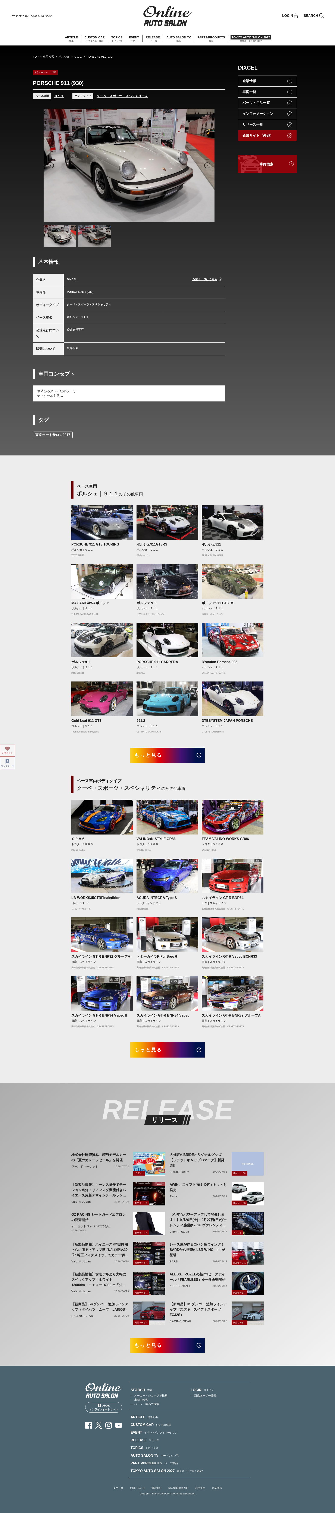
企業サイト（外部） (257, 135)
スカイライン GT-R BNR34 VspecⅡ (99, 1015)
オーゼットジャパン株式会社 (90, 1226)
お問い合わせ (137, 1488)
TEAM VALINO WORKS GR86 (225, 839)
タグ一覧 (118, 1488)
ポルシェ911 (211, 544)
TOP (36, 56)
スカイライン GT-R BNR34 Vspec (163, 1015)
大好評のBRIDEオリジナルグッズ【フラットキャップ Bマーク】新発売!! (197, 1160)
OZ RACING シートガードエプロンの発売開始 (98, 1217)
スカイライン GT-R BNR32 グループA (100, 956)
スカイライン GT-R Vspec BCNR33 (229, 956)
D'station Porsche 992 (219, 662)
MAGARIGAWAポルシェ (90, 603)
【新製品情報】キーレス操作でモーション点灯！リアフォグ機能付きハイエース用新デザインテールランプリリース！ (98, 1190)
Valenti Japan (81, 1201)
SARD (174, 1261)
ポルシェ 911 (147, 603)
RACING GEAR (82, 1315)
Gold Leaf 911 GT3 (86, 720)
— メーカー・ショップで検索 (149, 1395)
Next (207, 165)
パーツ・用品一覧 (256, 103)
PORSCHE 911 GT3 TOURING (95, 544)
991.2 (141, 720)
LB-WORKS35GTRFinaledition (95, 898)
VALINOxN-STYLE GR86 (156, 839)
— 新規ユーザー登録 (204, 1395)
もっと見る (148, 755)
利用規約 (200, 1488)
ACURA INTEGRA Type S (157, 898)
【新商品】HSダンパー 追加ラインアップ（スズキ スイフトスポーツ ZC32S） (198, 1309)
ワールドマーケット (84, 1166)
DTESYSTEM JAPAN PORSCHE (227, 720)
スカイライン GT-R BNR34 (223, 898)
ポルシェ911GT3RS (152, 544)
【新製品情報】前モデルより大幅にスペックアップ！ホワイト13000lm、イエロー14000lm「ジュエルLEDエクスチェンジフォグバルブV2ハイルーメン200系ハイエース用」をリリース (98, 1280)
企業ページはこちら (204, 279)
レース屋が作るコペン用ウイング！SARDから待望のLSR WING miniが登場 (197, 1250)
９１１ (78, 56)
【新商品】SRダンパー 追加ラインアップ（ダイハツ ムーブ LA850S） (99, 1306)
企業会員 (217, 1488)
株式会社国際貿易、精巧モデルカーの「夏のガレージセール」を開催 (98, 1157)
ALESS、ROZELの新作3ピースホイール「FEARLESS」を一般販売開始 (197, 1276)
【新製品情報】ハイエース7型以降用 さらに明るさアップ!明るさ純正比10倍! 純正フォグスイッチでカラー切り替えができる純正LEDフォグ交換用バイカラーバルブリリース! (99, 1250)
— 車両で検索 (139, 1399)
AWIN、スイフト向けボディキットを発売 (198, 1187)
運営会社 (156, 1488)
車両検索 (48, 56)
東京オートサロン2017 (52, 435)
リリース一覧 (252, 124)
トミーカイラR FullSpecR (157, 956)
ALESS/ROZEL (180, 1286)
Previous (51, 165)
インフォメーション (257, 113)
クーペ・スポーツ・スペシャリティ (122, 96)
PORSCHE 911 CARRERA (157, 662)
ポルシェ (64, 56)
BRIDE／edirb (180, 1171)
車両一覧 (249, 92)
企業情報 (249, 81)
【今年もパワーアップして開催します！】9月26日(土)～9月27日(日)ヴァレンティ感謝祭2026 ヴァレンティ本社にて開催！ (198, 1220)
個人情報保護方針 (178, 1488)
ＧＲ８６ (78, 839)
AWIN (174, 1196)
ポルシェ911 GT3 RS (218, 603)
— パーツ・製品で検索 (145, 1404)
